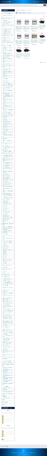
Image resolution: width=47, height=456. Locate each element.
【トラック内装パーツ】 (22, 10)
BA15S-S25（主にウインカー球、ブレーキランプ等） (7, 122)
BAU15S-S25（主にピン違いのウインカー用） (8, 125)
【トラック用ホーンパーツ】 (6, 143)
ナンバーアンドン (5, 80)
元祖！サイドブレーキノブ (7, 175)
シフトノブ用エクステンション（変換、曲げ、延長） (8, 339)
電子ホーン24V (5, 149)
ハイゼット (4, 271)
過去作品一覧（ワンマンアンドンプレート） (8, 74)
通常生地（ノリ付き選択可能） (8, 226)
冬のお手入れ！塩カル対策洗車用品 (8, 394)
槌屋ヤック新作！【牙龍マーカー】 (7, 18)
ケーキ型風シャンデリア (7, 31)
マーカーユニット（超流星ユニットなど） (8, 243)
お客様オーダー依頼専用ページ (8, 71)
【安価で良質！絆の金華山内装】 (7, 186)
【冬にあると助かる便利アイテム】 (7, 391)
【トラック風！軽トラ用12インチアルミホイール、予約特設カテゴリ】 (8, 13)
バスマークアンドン (6, 82)
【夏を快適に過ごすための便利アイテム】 (7, 384)
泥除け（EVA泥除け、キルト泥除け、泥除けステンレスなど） (8, 322)
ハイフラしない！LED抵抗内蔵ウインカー (8, 110)
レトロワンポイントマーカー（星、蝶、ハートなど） (7, 280)
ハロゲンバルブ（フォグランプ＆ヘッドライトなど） (8, 304)
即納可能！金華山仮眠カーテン (8, 193)
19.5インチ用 (5, 267)
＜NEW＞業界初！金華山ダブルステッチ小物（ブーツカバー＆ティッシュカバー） (8, 156)
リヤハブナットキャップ (7, 314)
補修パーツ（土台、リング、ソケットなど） (8, 261)
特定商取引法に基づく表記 (15, 452)
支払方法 (3, 399)
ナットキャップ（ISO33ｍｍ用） (8, 310)
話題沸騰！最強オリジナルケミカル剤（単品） (8, 370)
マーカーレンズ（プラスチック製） (8, 239)
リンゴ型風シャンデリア (7, 30)
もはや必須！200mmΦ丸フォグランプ (8, 307)
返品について (4, 404)
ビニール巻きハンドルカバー (7, 203)
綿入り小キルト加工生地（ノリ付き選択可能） (8, 231)
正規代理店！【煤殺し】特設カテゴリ (7, 43)
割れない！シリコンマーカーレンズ (8, 236)
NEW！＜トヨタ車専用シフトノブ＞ (8, 141)
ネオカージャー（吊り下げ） (7, 362)
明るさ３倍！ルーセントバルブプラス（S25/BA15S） (8, 93)
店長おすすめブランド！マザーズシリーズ (8, 373)
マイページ (40, 1)
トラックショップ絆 (6, 1)
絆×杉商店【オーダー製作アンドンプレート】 (8, 66)
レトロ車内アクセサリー (7, 278)
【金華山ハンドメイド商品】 (6, 45)
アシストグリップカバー (7, 211)
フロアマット (5, 206)
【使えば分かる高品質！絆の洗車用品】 (7, 365)
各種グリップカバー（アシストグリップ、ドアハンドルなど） (8, 331)
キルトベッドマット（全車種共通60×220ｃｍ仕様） (8, 218)
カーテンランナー (5, 345)
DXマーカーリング (6, 246)
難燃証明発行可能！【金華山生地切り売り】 (7, 224)
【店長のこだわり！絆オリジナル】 (7, 153)
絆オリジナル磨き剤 (6, 177)
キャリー (4, 272)
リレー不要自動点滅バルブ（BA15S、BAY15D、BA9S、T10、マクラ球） (8, 96)
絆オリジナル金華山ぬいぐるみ (8, 55)
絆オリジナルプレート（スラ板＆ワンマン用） (8, 181)
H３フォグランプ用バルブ (7, 112)
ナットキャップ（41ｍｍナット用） (8, 312)
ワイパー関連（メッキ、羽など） (7, 319)
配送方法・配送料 (5, 402)
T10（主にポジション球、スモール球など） (8, 132)
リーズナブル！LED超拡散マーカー (8, 91)
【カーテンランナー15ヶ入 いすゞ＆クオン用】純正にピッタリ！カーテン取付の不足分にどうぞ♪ (26, 55)
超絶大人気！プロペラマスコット (8, 355)
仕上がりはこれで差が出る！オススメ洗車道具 (8, 381)
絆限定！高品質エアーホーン (7, 178)
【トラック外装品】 (5, 285)
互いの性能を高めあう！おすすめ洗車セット (8, 376)
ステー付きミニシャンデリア (7, 28)
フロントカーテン (5, 200)
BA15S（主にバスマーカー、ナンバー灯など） (8, 119)
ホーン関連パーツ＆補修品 (7, 151)
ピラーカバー (5, 209)
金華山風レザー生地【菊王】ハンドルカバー (8, 172)
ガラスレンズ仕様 (5, 23)
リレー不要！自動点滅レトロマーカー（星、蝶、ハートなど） (8, 283)
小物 (3, 221)
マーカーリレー (5, 248)
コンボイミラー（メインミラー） (7, 296)
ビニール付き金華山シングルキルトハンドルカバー (8, 166)
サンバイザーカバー (6, 208)
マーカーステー (5, 245)
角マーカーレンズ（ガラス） (7, 259)
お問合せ (34, 452)
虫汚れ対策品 (5, 389)
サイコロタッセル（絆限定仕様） (7, 51)
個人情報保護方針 (22, 452)
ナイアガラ (4, 38)
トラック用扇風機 (5, 386)
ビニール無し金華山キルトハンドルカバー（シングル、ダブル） (8, 169)
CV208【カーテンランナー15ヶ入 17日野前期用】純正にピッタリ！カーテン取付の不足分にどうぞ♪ (34, 42)
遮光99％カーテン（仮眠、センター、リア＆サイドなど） (8, 343)
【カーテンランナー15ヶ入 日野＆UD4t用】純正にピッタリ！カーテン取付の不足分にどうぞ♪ (42, 26)
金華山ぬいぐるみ (5, 220)
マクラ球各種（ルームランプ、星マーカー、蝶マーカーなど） (8, 106)
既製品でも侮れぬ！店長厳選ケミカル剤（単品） (8, 378)
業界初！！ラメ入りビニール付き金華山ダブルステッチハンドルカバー (8, 160)
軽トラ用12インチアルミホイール (8, 16)
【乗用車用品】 (4, 138)
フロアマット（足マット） (7, 346)
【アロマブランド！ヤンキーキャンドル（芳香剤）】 (7, 358)
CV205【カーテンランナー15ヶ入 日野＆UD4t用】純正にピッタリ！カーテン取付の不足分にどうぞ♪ (19, 28)
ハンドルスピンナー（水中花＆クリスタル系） (8, 334)
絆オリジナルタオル (6, 174)
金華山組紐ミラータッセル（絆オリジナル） (8, 48)
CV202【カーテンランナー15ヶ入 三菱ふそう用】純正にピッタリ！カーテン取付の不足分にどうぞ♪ (26, 28)
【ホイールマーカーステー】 (6, 265)
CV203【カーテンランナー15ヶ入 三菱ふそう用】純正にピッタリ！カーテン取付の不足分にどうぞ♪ (26, 42)
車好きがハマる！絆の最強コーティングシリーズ (8, 368)
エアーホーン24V (5, 145)
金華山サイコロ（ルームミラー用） (8, 62)
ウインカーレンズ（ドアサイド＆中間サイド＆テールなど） (8, 317)
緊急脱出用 (4, 396)
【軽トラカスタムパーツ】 (6, 269)
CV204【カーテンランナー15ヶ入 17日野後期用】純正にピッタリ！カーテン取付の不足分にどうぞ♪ (19, 42)
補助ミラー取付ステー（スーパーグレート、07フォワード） (8, 301)
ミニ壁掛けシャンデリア (7, 33)
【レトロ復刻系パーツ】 (6, 276)
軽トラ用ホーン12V (6, 274)
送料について (27, 452)
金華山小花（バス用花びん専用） (7, 59)
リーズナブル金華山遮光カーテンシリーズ (8, 196)
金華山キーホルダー (6, 57)
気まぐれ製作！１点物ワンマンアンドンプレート (8, 69)
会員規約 (31, 452)
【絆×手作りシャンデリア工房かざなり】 (8, 26)
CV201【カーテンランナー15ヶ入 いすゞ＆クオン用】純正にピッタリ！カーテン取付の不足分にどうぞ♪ (34, 28)
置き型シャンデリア (6, 37)
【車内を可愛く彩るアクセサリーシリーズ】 (7, 352)
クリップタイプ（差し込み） (7, 360)
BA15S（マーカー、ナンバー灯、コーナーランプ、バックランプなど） (8, 100)
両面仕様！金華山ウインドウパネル (8, 189)
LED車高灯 (4, 251)
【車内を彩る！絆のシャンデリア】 (7, 35)
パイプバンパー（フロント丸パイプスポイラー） (8, 324)
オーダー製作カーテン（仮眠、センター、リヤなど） (8, 198)
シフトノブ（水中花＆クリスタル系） (8, 336)
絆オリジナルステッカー (7, 184)
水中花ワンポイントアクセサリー (8, 288)
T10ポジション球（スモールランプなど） (8, 103)
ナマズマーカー (5, 254)
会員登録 (35, 1)
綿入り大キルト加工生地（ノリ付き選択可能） (8, 229)
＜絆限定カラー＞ (5, 20)
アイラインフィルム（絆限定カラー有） (8, 294)
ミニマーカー (5, 257)
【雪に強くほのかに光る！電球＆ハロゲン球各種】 (7, 116)
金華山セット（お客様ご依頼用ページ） (8, 192)
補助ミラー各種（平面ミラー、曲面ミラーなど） (8, 299)
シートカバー (5, 214)
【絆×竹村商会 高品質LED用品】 (7, 85)
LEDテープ (4, 108)
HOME (17, 10)
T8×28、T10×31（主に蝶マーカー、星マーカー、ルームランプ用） (8, 135)
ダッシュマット (5, 205)
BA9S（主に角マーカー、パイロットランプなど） (8, 130)
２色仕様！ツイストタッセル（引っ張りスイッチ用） (7, 53)
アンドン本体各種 (5, 78)
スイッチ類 (4, 263)
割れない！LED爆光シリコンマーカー (8, 88)
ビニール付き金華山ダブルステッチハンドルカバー (8, 163)
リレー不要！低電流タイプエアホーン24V (8, 148)
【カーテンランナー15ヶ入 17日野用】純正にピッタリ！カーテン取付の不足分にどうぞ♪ (42, 40)
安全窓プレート (5, 291)
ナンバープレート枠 (6, 308)
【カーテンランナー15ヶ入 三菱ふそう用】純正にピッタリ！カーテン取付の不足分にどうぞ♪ (19, 55)
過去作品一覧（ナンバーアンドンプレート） (8, 76)
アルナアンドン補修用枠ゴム (7, 83)
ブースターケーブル (6, 397)
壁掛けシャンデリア (6, 40)
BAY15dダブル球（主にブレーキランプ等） (8, 127)
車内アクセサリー (5, 349)
